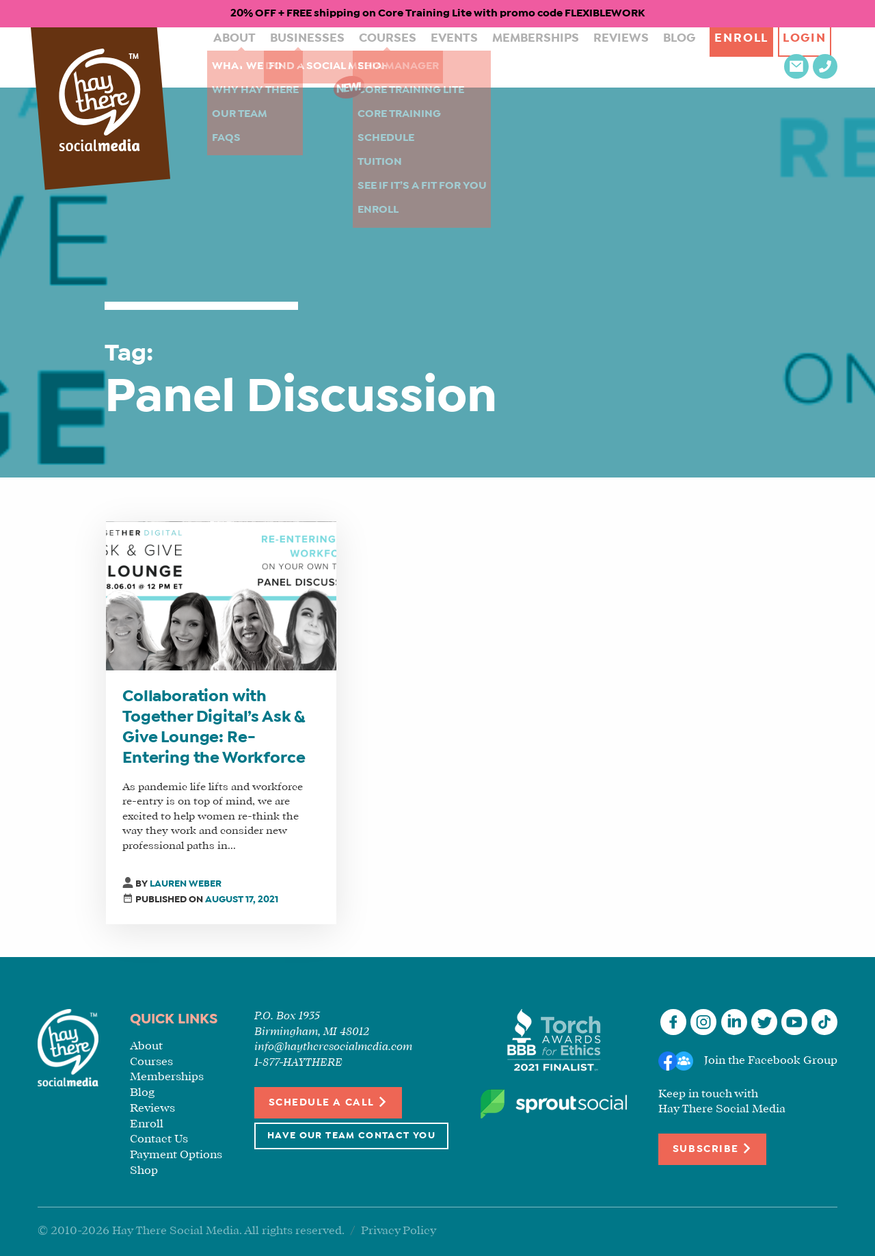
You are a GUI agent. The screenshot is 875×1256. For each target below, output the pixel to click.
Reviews (563, 57)
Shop (144, 1171)
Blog (614, 57)
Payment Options (176, 1155)
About (219, 57)
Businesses (284, 57)
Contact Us (159, 1139)
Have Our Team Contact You (351, 1136)
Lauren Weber (185, 884)
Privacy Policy (398, 1231)
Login (746, 57)
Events (414, 57)
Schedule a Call (328, 1102)
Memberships (487, 57)
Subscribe (712, 1148)
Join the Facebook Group (770, 1061)
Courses (355, 57)
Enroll (677, 57)
